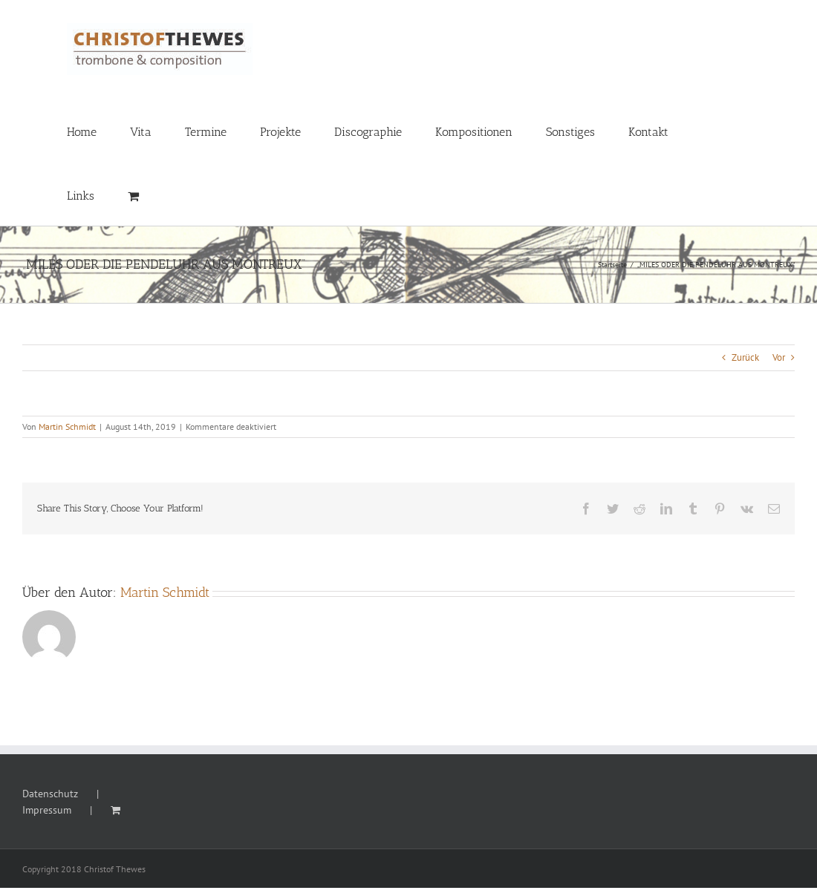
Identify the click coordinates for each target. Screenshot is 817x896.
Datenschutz (50, 793)
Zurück (745, 357)
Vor (778, 357)
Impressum (46, 810)
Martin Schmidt (67, 426)
